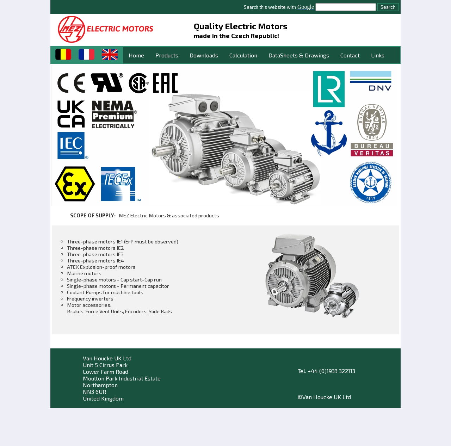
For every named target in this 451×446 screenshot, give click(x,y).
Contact (350, 55)
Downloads (204, 55)
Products (166, 55)
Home (136, 55)
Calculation (243, 55)
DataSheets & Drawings (298, 55)
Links (377, 55)
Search (388, 7)
